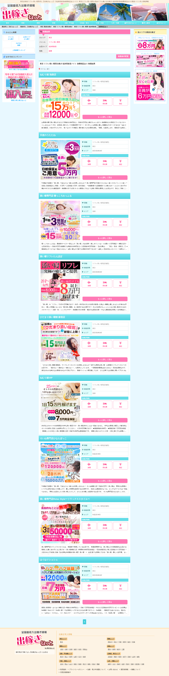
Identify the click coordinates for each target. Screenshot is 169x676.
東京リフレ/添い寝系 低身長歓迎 (85, 27)
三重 (123, 649)
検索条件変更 (123, 56)
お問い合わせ (113, 669)
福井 (84, 657)
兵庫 (66, 649)
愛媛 (98, 664)
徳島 (89, 664)
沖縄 (142, 664)
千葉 (119, 642)
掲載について (135, 669)
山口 (70, 664)
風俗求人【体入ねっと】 (10, 27)
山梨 (75, 657)
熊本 (127, 664)
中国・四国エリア (65, 661)
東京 (7, 23)
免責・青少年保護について (96, 669)
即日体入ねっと (130, 23)
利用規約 (63, 669)
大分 (113, 664)
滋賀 (75, 649)
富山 (66, 657)
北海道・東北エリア (113, 653)
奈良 (79, 649)
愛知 (109, 649)
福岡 (109, 664)
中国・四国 (100, 23)
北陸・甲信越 (69, 23)
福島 (138, 657)
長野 (70, 657)
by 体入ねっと (50, 648)
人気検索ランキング (19, 50)
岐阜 (118, 649)
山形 (133, 657)
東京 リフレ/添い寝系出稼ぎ (62, 27)
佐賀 (123, 664)
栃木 (129, 642)
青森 (115, 657)
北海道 (110, 657)
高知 (93, 664)
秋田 (119, 657)
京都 (70, 649)
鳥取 (75, 664)
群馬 (124, 642)
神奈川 (110, 642)
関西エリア (63, 646)
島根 (79, 664)
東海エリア (110, 646)
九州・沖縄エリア (113, 661)
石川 (79, 657)
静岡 (113, 649)
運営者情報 (124, 669)
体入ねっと (161, 23)
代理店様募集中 (65, 672)
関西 (38, 23)
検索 (18, 44)
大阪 (61, 649)
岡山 (66, 664)
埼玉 (115, 642)
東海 (53, 23)
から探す (10, 38)
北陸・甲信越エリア (66, 653)
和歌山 (85, 649)
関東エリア (110, 639)
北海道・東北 (84, 23)
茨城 (133, 642)
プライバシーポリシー (76, 669)
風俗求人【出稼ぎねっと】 (29, 27)
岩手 (124, 657)
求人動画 (146, 23)
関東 (23, 23)
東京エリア (63, 639)
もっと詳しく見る (105, 117)
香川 (84, 664)
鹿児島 (137, 664)
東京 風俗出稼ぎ (46, 27)
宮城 (129, 657)
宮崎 (132, 664)
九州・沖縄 (115, 23)
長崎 (118, 664)
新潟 (61, 657)
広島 (61, 664)
